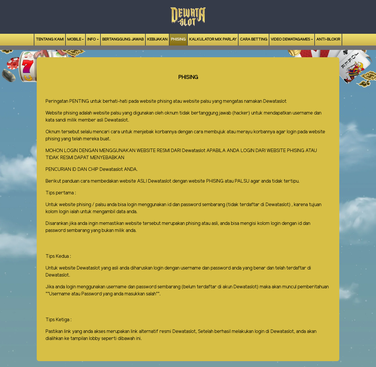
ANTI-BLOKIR (328, 39)
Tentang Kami (50, 39)
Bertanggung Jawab (123, 39)
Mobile (74, 39)
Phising (178, 39)
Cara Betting (253, 39)
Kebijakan (157, 39)
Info (91, 39)
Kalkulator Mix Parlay (212, 39)
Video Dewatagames (290, 39)
